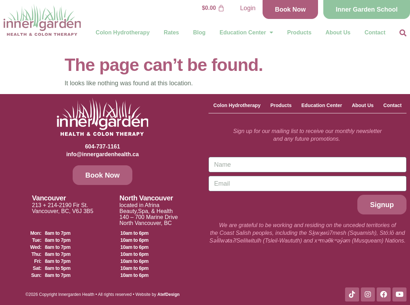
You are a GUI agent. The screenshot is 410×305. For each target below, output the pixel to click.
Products (299, 32)
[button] (403, 33)
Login (246, 8)
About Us (337, 32)
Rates (171, 32)
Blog (199, 32)
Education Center (246, 32)
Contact (374, 32)
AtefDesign (168, 294)
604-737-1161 (102, 147)
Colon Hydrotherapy (123, 32)
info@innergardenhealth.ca (102, 154)
